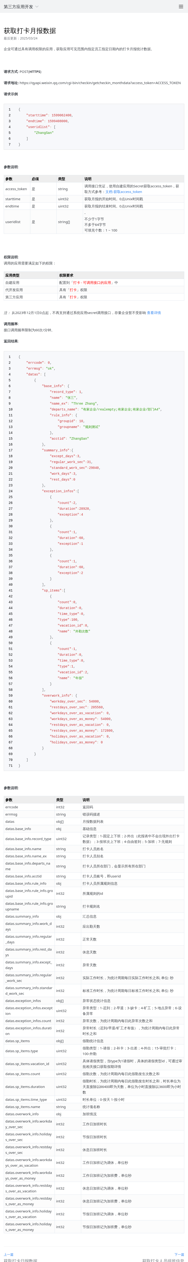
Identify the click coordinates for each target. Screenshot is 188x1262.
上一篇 (9, 1236)
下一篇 (179, 1236)
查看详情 (154, 311)
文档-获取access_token (123, 190)
